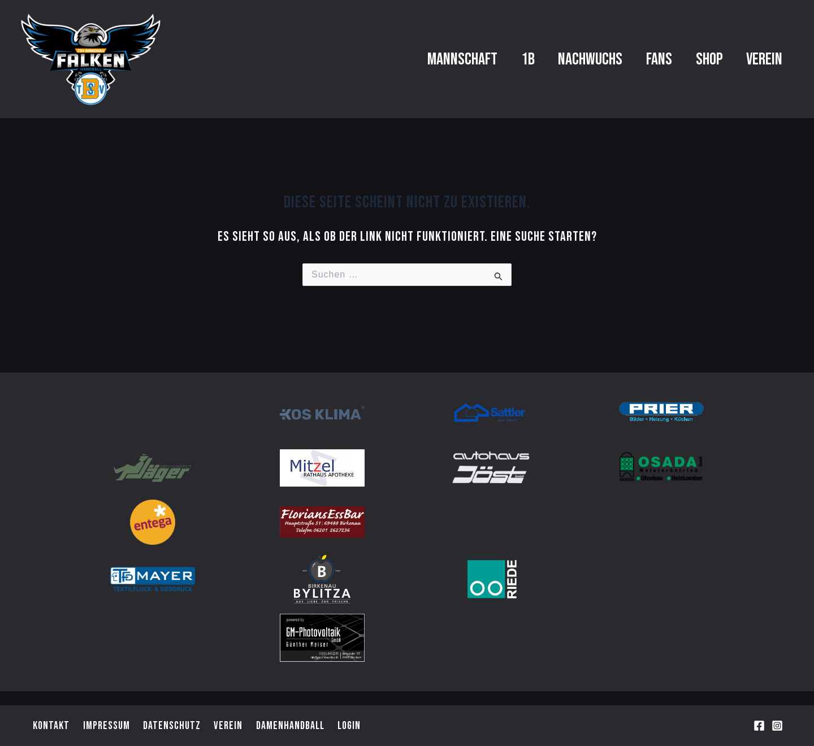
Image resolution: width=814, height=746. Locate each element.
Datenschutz (167, 725)
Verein (759, 59)
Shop (693, 59)
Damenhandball (284, 725)
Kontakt (49, 725)
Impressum (103, 725)
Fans (633, 59)
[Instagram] (777, 726)
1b (481, 59)
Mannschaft (405, 59)
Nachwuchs (554, 59)
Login (343, 725)
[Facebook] (759, 726)
